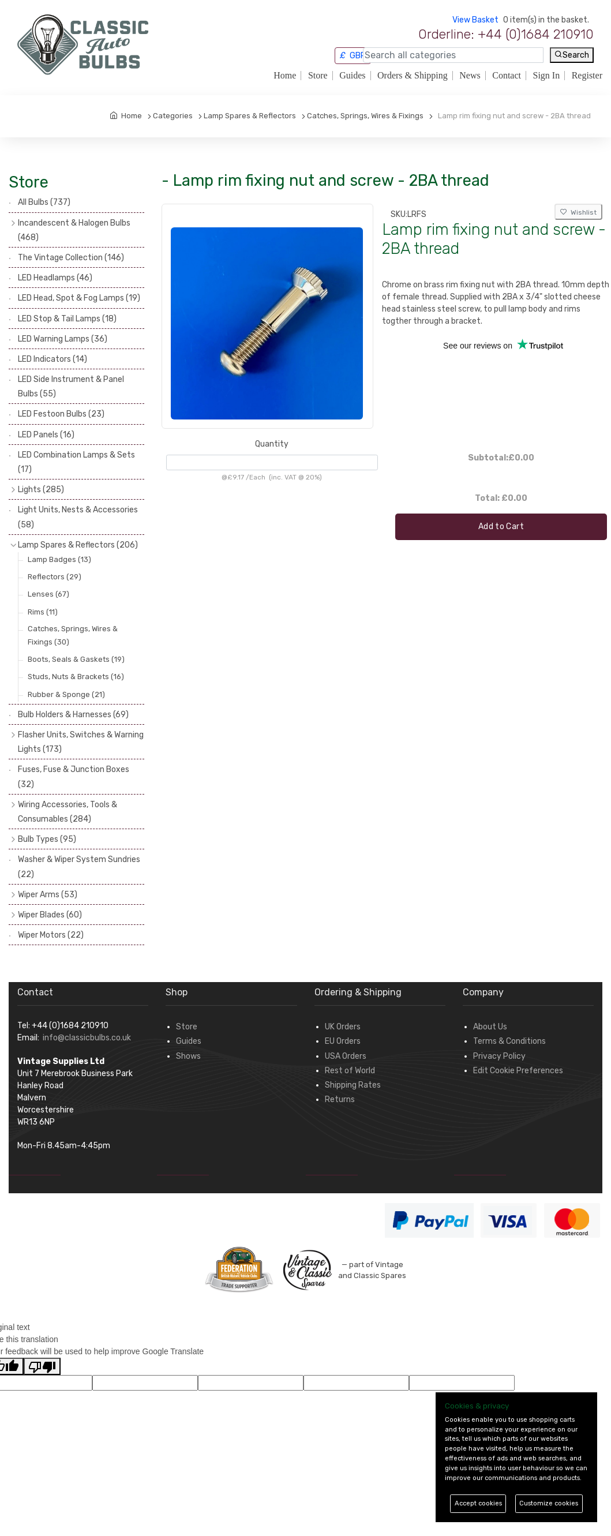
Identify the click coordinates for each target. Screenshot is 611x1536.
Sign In (546, 75)
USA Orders (345, 1056)
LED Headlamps (55, 278)
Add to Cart (501, 526)
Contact (506, 75)
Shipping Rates (353, 1085)
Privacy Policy (499, 1056)
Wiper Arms (47, 895)
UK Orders (343, 1027)
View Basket (475, 20)
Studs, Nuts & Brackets (76, 676)
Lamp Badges (59, 559)
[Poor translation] (42, 1366)
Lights (41, 489)
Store (318, 75)
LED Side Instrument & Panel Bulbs (71, 386)
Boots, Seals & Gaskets (76, 659)
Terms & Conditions (509, 1041)
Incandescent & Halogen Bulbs (74, 230)
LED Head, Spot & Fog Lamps (79, 298)
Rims (43, 612)
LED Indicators (52, 359)
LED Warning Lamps (62, 339)
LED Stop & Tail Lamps (67, 319)
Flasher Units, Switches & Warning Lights (81, 742)
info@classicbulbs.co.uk (87, 1038)
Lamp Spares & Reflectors (78, 545)
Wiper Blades (50, 915)
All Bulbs (44, 202)
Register (587, 75)
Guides (352, 75)
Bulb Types (47, 839)
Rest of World (350, 1071)
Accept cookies (478, 1503)
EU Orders (343, 1041)
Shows (188, 1056)
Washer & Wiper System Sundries (79, 867)
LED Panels (46, 435)
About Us (490, 1027)
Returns (340, 1099)
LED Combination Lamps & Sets (76, 462)
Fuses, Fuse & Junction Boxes (73, 777)
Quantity (271, 444)
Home (284, 75)
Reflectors (54, 576)
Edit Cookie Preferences (518, 1071)
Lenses (48, 594)
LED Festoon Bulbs (61, 414)
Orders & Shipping (412, 75)
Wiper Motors (51, 935)
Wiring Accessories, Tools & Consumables (67, 812)
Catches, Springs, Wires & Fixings (73, 635)
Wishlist (578, 212)
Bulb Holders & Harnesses (73, 715)
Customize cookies (548, 1503)
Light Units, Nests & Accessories (78, 517)
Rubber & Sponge (66, 694)
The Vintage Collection (71, 258)
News (469, 75)
